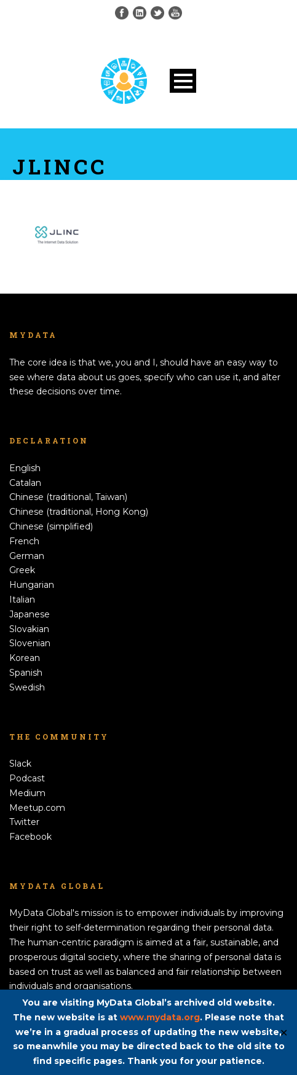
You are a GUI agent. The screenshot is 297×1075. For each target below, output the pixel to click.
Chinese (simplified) (51, 526)
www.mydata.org (160, 1017)
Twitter (24, 821)
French (24, 541)
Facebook (30, 836)
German (26, 555)
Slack (20, 763)
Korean (24, 657)
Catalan (25, 482)
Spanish (25, 672)
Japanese (29, 614)
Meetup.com (37, 807)
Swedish (27, 687)
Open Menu (183, 81)
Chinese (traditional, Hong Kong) (78, 511)
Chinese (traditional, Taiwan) (68, 496)
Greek (22, 570)
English (25, 468)
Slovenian (29, 643)
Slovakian (29, 629)
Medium (27, 793)
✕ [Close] (284, 1032)
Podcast (27, 778)
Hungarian (31, 584)
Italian (22, 599)
